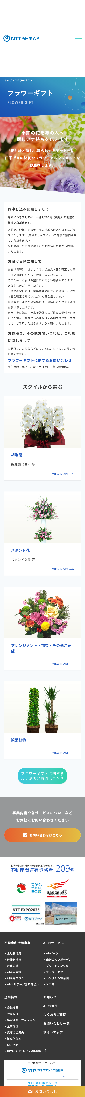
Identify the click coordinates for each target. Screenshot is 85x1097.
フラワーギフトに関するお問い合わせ (40, 360)
